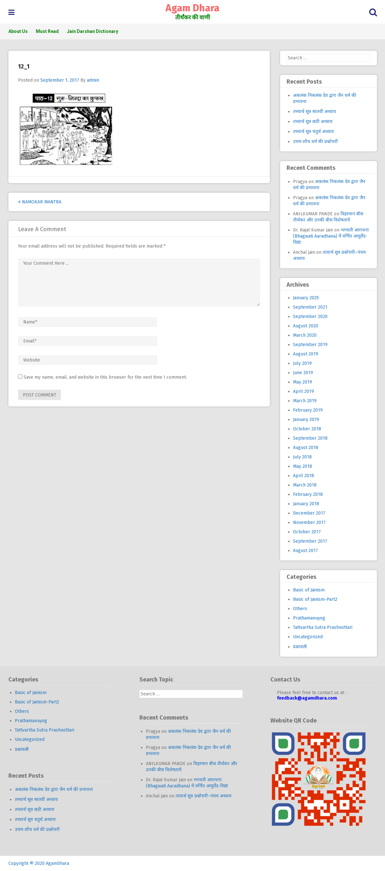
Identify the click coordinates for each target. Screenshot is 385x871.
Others (300, 608)
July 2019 (302, 363)
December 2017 (309, 513)
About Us (18, 31)
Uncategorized (308, 637)
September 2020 (310, 316)
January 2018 (306, 504)
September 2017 (310, 541)
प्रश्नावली (300, 647)
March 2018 (305, 485)
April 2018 (303, 475)
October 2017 (307, 532)
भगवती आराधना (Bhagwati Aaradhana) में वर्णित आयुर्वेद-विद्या (331, 236)
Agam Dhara (192, 8)
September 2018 (310, 438)
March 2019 (305, 401)
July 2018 (302, 457)
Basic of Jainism (309, 590)
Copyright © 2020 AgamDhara (38, 863)
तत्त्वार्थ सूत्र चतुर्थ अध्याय (313, 131)
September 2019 (310, 344)
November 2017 (309, 522)
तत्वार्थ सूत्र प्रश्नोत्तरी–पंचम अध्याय (203, 796)
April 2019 (303, 391)
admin (93, 80)
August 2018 (305, 447)
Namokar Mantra (39, 202)
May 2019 (302, 382)
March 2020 (305, 335)
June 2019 (303, 372)
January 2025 (306, 298)
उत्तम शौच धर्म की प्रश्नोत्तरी (315, 141)
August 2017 (305, 550)
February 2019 (308, 410)
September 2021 (310, 307)
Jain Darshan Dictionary (92, 31)
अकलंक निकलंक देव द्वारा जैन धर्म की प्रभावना (54, 789)
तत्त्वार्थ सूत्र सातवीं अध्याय (314, 111)
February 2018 (308, 494)
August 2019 (305, 354)
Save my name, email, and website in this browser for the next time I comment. (105, 377)
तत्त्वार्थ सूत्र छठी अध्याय (312, 121)
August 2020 (305, 326)
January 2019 (306, 419)
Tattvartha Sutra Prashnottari (322, 627)
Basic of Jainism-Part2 (315, 599)
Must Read (47, 31)
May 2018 (302, 466)
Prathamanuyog (309, 618)
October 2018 (307, 429)
